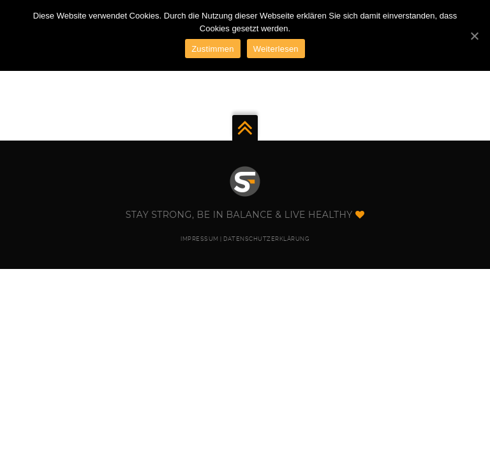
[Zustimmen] (474, 35)
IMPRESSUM (200, 239)
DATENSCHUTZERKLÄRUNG (266, 239)
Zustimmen (212, 49)
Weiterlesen (276, 49)
